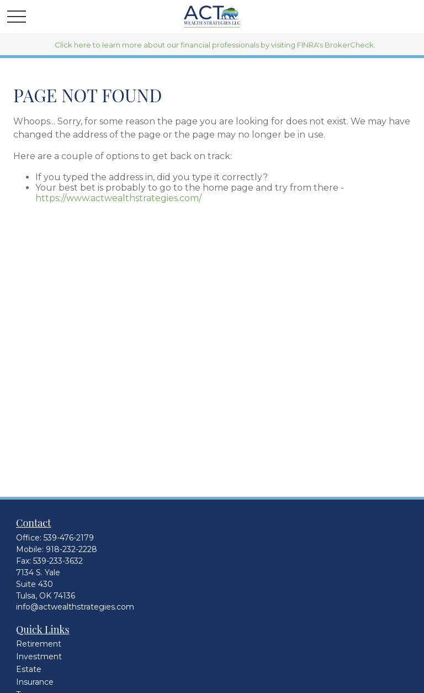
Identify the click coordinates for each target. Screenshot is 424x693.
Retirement (38, 644)
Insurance (35, 682)
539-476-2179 (69, 538)
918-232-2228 (71, 549)
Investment (39, 657)
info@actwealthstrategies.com (75, 607)
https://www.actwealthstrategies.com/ (118, 198)
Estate (28, 669)
